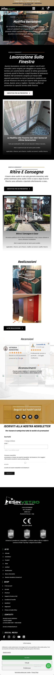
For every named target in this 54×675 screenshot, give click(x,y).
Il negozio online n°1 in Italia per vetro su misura (27, 1)
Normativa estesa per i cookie (23, 672)
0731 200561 (27, 5)
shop (6, 582)
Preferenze (27, 668)
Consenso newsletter (10, 455)
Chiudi (27, 663)
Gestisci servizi (7, 652)
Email (6, 443)
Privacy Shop (34, 672)
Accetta (27, 657)
